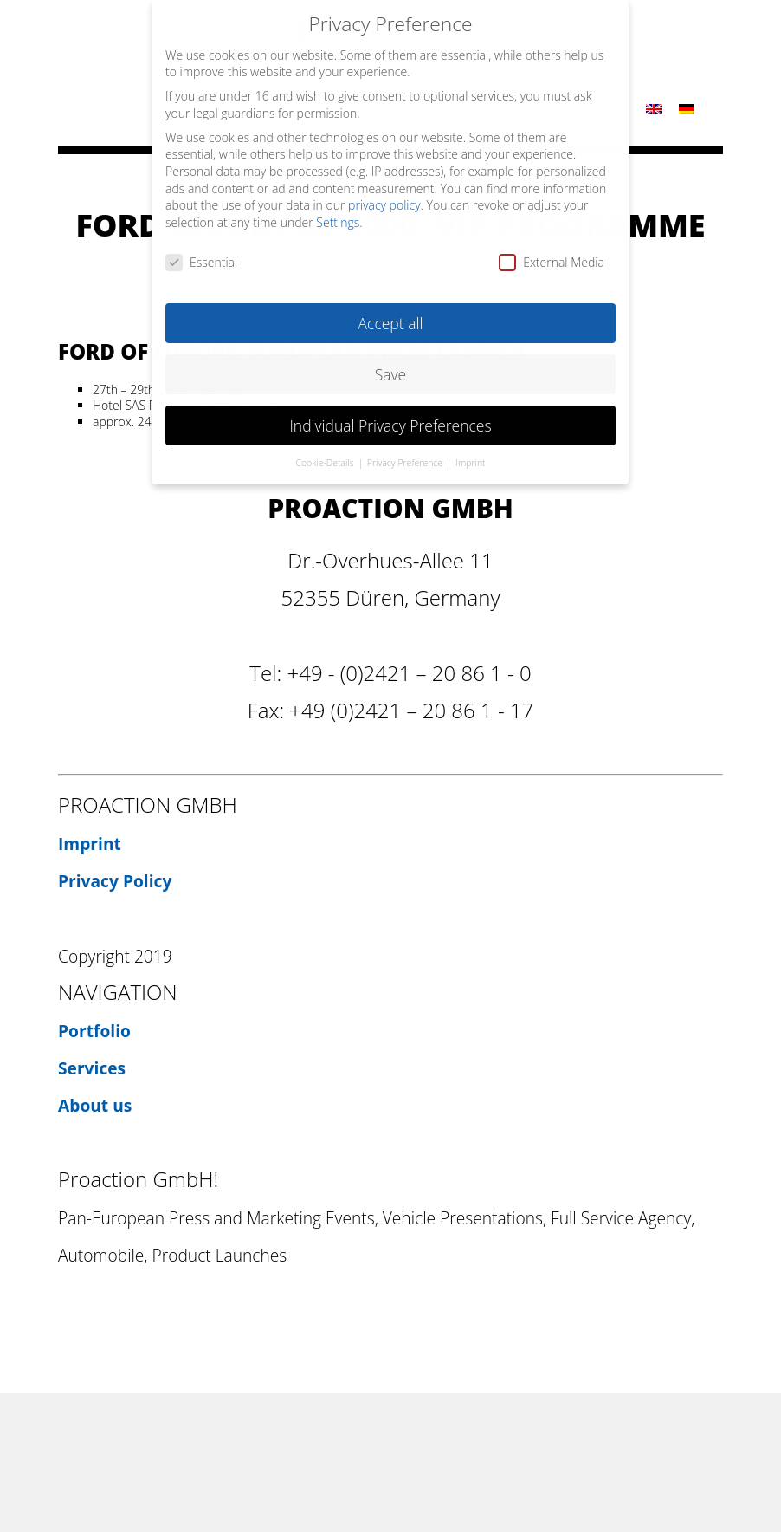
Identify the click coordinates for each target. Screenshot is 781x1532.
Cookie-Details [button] (325, 451)
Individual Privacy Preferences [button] (390, 413)
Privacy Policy (114, 881)
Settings (337, 210)
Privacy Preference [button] (406, 451)
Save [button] (390, 362)
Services (92, 1068)
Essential (201, 250)
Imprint (89, 843)
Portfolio (94, 1030)
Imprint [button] (470, 451)
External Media (551, 250)
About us (95, 1105)
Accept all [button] (390, 311)
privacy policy (384, 193)
